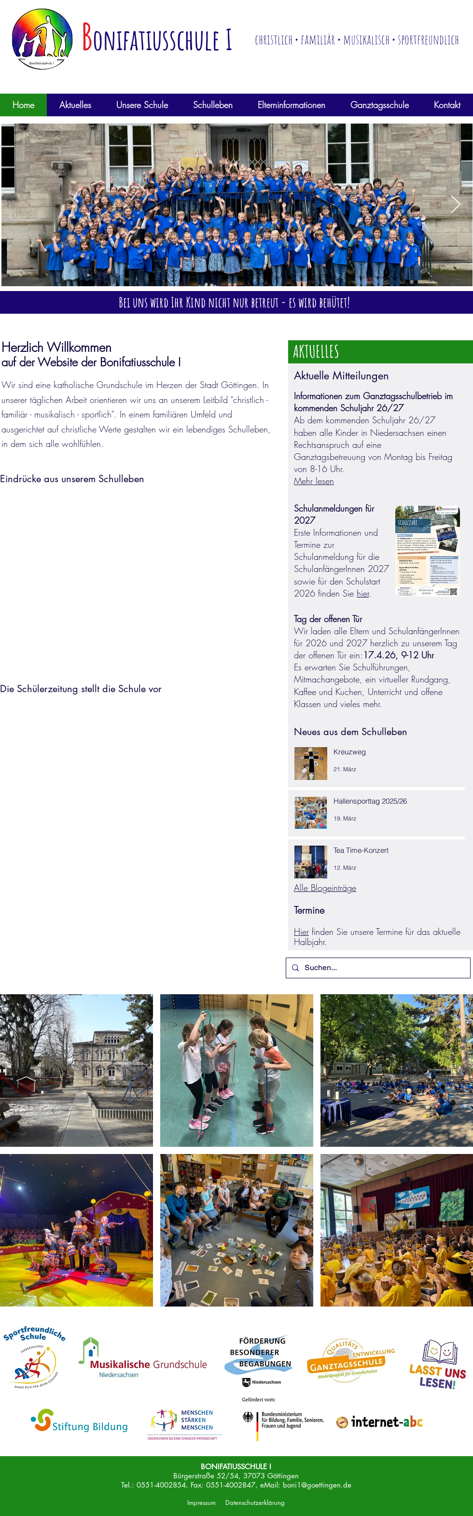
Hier (301, 931)
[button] (75, 105)
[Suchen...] (377, 968)
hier (363, 593)
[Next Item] (455, 204)
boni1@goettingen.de (317, 1484)
